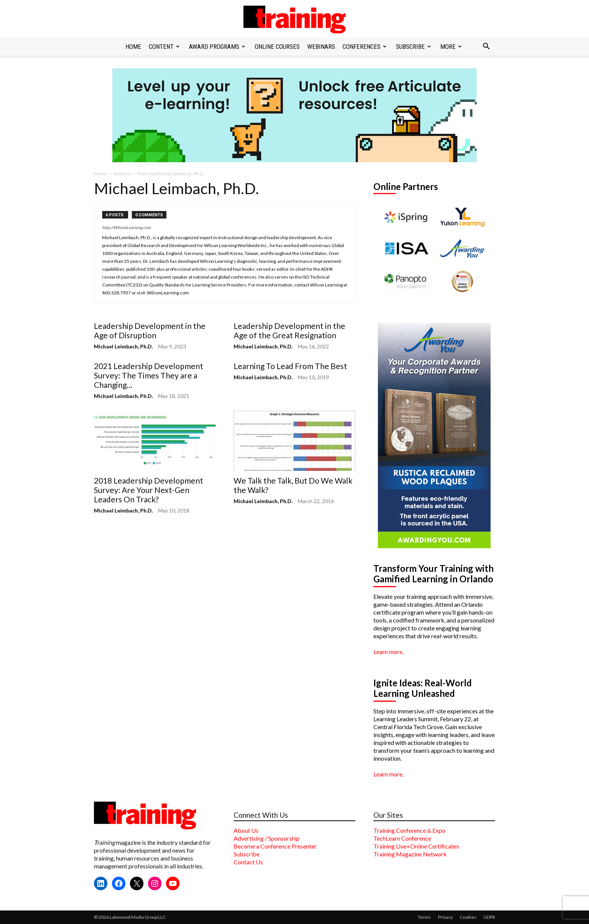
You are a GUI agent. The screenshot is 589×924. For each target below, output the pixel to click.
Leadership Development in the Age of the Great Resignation (289, 330)
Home (133, 46)
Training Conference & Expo (409, 830)
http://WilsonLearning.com (126, 227)
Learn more (387, 651)
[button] (486, 47)
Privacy (445, 917)
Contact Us (248, 861)
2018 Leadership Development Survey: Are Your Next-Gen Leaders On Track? (148, 490)
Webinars (321, 46)
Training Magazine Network (410, 854)
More (451, 46)
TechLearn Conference (402, 838)
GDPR (489, 917)
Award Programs (217, 46)
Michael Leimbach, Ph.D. (123, 346)
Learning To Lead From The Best (290, 366)
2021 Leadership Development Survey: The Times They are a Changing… (148, 375)
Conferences (365, 46)
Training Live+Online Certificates (416, 846)
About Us (246, 830)
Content (164, 46)
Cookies (468, 917)
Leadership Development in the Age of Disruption (149, 330)
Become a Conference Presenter (275, 846)
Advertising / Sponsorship (267, 838)
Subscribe (413, 46)
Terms (424, 917)
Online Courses (277, 46)
